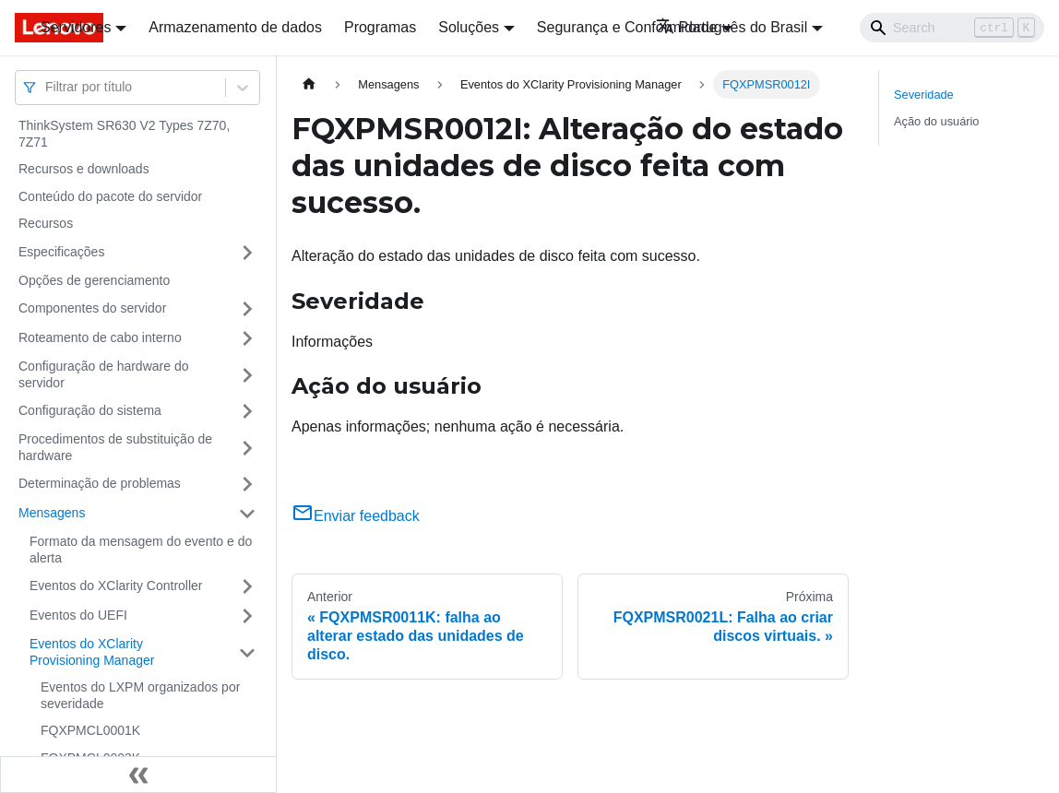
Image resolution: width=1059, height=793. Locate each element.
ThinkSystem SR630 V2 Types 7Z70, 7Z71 (124, 133)
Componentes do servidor (92, 308)
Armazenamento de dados (235, 27)
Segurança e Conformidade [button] (627, 27)
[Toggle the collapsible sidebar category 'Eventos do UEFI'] (247, 616)
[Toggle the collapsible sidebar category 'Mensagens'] (247, 513)
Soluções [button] (468, 27)
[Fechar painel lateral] (138, 774)
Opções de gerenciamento (94, 280)
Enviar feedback (356, 516)
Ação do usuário (936, 121)
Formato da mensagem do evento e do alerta (141, 549)
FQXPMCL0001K (90, 730)
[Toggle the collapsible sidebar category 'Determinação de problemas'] (247, 484)
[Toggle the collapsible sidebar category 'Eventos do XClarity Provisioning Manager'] (247, 652)
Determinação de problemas (99, 483)
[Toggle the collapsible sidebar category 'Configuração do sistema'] (247, 411)
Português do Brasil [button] (732, 27)
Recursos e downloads (83, 168)
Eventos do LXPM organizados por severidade (140, 695)
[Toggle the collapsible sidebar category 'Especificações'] (247, 252)
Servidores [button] (76, 27)
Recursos (45, 223)
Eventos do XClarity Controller (116, 585)
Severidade (924, 94)
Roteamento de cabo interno (100, 337)
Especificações (61, 251)
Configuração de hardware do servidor (103, 374)
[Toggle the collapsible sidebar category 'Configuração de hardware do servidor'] (247, 374)
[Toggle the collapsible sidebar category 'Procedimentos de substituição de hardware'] (247, 447)
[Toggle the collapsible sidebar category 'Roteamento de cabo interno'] (247, 338)
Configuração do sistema (89, 410)
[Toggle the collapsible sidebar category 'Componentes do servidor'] (247, 309)
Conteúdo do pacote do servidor (110, 196)
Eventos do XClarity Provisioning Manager (92, 652)
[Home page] (309, 84)
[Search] (952, 27)
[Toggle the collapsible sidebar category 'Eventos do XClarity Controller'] (247, 586)
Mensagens (51, 512)
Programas (380, 27)
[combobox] (47, 87)
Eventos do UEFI (78, 615)
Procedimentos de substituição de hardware (115, 447)
